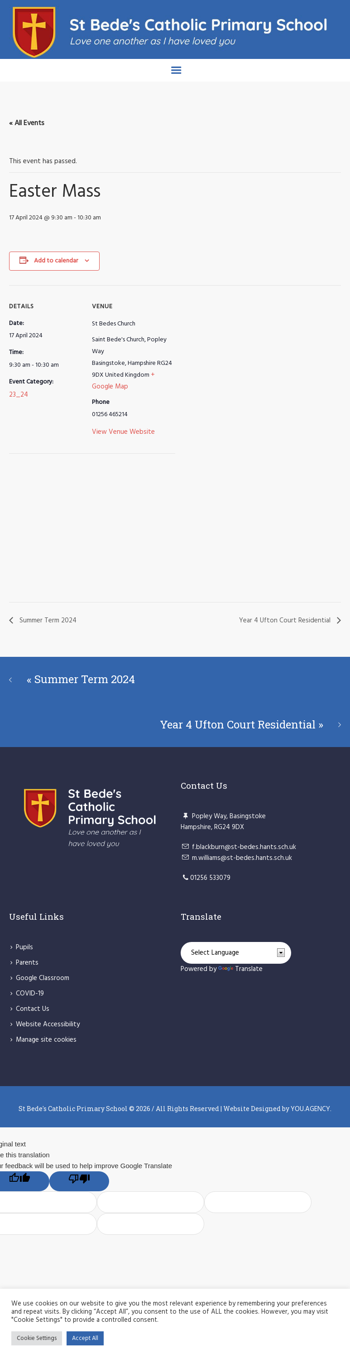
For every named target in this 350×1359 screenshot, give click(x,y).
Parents (27, 962)
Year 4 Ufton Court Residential (285, 620)
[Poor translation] (79, 1181)
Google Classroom (42, 978)
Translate (240, 969)
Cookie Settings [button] (37, 1338)
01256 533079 (210, 878)
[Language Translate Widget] (236, 953)
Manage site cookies (46, 1039)
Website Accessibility (48, 1024)
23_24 (18, 394)
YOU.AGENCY (310, 1109)
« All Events (26, 123)
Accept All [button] (85, 1338)
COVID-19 (30, 993)
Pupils (24, 947)
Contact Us (32, 1009)
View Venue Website (123, 432)
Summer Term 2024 (47, 620)
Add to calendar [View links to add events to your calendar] (56, 261)
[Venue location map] (57, 530)
